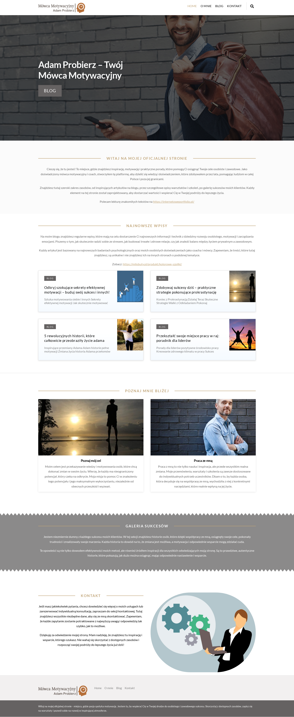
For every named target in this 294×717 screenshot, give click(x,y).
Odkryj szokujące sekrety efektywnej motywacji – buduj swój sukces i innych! (77, 289)
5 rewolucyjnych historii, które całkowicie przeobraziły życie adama (74, 338)
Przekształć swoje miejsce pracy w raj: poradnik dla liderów (187, 338)
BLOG (50, 90)
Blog (219, 6)
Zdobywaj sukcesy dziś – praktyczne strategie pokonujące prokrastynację (186, 289)
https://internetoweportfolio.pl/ (173, 201)
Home (192, 6)
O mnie (206, 6)
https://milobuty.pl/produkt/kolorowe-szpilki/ (152, 264)
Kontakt (234, 6)
